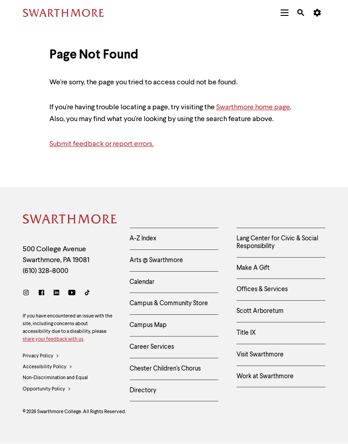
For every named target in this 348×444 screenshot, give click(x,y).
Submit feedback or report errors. (101, 144)
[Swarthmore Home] (69, 220)
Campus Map (148, 325)
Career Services (152, 347)
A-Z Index (143, 238)
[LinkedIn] (56, 294)
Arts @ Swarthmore (156, 260)
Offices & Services (262, 289)
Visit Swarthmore (260, 354)
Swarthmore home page (253, 107)
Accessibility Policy (47, 367)
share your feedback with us (53, 339)
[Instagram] (28, 294)
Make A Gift (253, 268)
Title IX (246, 333)
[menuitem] (284, 13)
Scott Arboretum (260, 311)
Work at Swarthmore (265, 376)
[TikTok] (87, 294)
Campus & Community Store (169, 303)
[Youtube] (71, 294)
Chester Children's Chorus (165, 369)
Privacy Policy (41, 356)
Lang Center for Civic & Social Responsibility (277, 242)
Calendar (142, 282)
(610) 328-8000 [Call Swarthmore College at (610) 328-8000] (45, 271)
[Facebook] (41, 294)
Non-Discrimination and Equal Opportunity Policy (55, 385)
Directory (143, 390)
